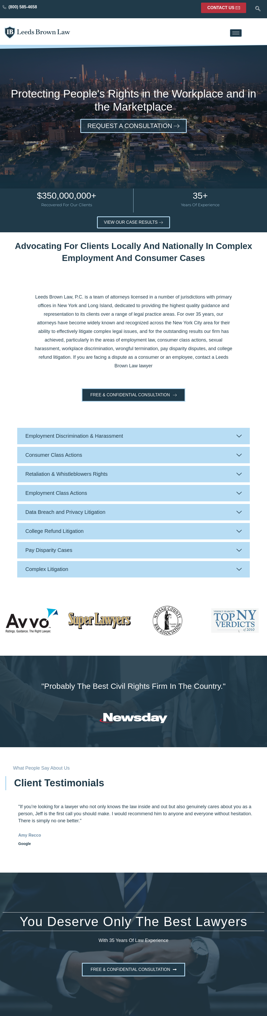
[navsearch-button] (258, 9)
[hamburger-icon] (236, 33)
